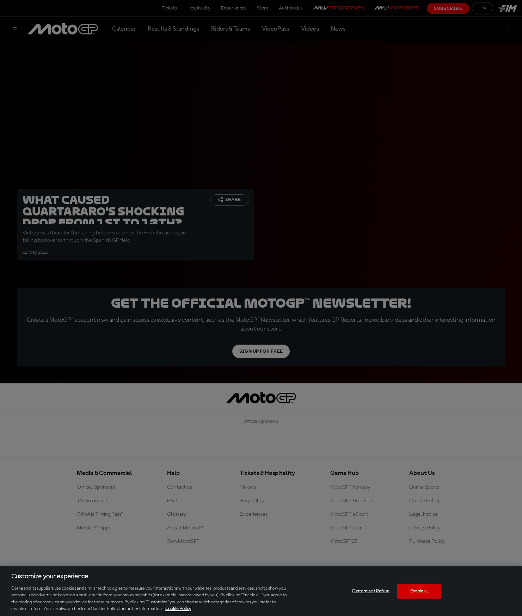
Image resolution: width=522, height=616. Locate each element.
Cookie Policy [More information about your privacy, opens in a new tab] (178, 608)
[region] (261, 591)
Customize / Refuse (370, 591)
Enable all (419, 591)
